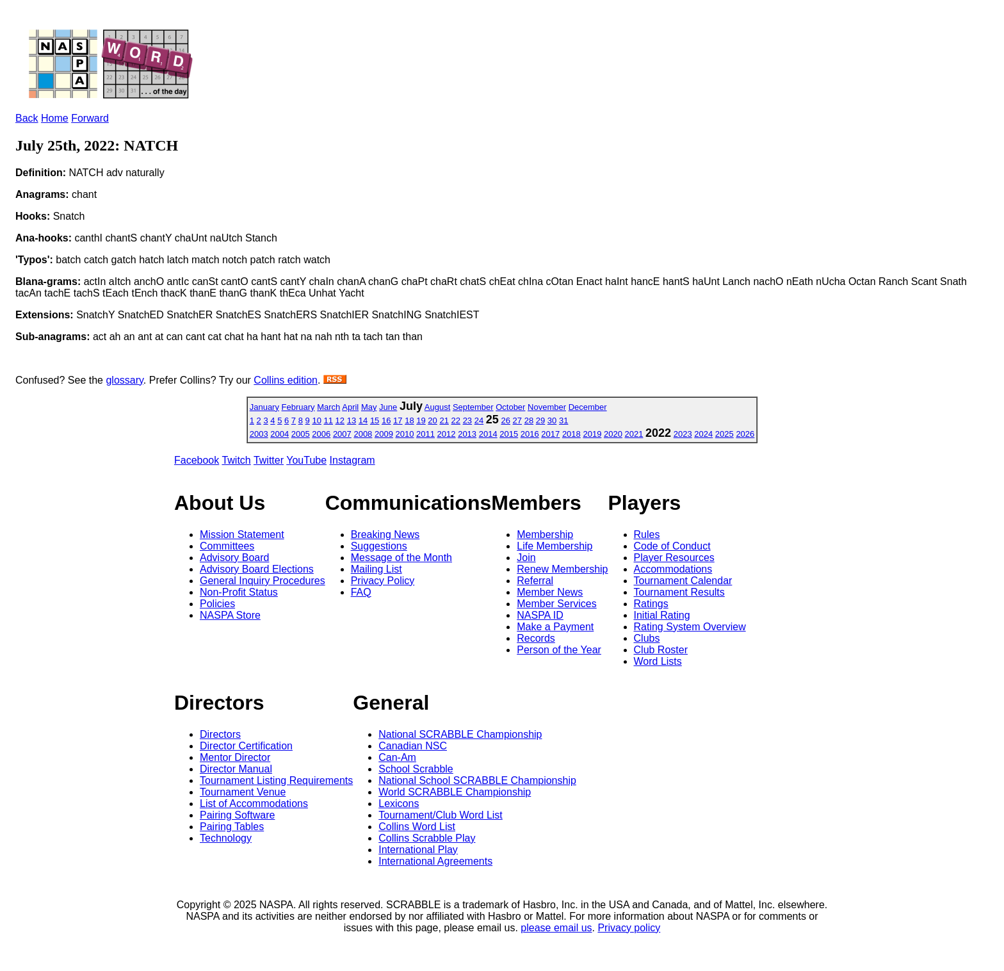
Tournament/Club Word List (440, 815)
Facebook (196, 460)
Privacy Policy (383, 580)
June (388, 407)
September (473, 407)
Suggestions (379, 546)
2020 (613, 434)
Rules (647, 534)
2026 (745, 434)
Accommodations (673, 569)
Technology (226, 838)
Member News (550, 592)
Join (526, 557)
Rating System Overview (690, 626)
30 (551, 420)
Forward (90, 118)
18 (409, 420)
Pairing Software (237, 815)
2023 (683, 434)
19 (420, 420)
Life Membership (554, 546)
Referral (535, 580)
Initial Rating (662, 615)
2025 (724, 434)
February (298, 407)
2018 (571, 434)
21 (443, 420)
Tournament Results (679, 592)
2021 (634, 434)
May (369, 407)
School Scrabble (415, 768)
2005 (300, 434)
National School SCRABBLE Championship (477, 780)
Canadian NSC (412, 745)
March (328, 407)
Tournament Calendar (683, 580)
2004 (279, 434)
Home (55, 118)
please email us (556, 927)
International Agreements (435, 861)
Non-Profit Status (239, 592)
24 (478, 420)
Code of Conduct (672, 546)
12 (340, 420)
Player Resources (674, 557)
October (510, 407)
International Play (418, 849)
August (437, 407)
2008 (362, 434)
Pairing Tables (232, 826)
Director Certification (246, 745)
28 (528, 420)
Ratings (651, 603)
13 (351, 420)
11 (328, 420)
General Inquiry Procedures (262, 580)
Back (26, 118)
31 (563, 420)
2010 (405, 434)
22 (455, 420)
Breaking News (385, 534)
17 (397, 420)
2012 (446, 434)
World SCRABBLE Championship (454, 792)
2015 (508, 434)
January (264, 407)
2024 (703, 434)
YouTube (306, 460)
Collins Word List (416, 826)
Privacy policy (628, 927)
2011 (425, 434)
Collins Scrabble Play (426, 838)
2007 (342, 434)
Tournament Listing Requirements (276, 780)
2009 (384, 434)
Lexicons (398, 803)
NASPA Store (230, 615)
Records (536, 638)
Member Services (556, 603)
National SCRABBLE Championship (460, 734)
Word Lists (658, 661)
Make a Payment (555, 626)
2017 (550, 434)
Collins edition (286, 380)
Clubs (647, 638)
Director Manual (236, 768)
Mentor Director (235, 757)
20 (432, 420)
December (588, 407)
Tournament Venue (243, 792)
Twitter (269, 460)
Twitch (236, 460)
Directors (220, 734)
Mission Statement (242, 534)
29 (540, 420)
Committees (227, 546)
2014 (488, 434)
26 (505, 420)
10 (316, 420)
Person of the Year (559, 649)
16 (386, 420)
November (547, 407)
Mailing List (376, 569)
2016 (530, 434)
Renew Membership (562, 569)
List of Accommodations (254, 803)
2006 (321, 434)
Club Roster (661, 649)
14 (363, 420)
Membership (545, 534)
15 (374, 420)
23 (467, 420)
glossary (124, 380)
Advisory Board (235, 557)
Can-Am (397, 757)
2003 (259, 434)
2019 (592, 434)
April (350, 407)
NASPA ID (540, 615)
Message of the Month (401, 557)
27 (517, 420)
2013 (467, 434)
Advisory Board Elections (257, 569)
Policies (217, 603)
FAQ (361, 592)
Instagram (352, 460)
